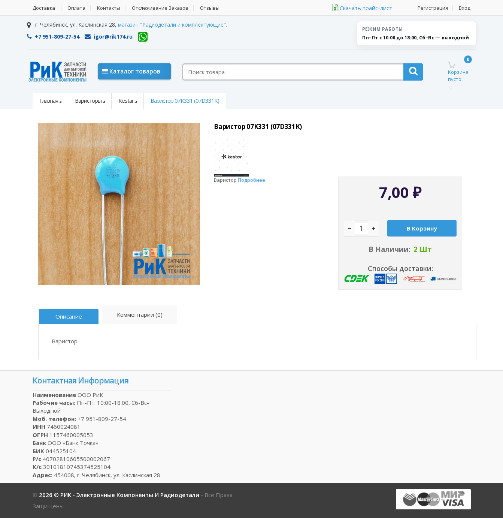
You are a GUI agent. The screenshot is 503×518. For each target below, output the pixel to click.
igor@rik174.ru (109, 36)
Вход (465, 8)
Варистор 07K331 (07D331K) (185, 100)
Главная (48, 100)
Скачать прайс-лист (362, 8)
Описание (69, 316)
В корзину (422, 228)
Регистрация (433, 8)
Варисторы (88, 100)
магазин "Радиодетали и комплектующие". (172, 24)
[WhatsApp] (143, 37)
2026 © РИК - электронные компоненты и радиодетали (120, 495)
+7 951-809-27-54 (53, 36)
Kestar (126, 100)
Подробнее (251, 180)
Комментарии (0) (140, 314)
